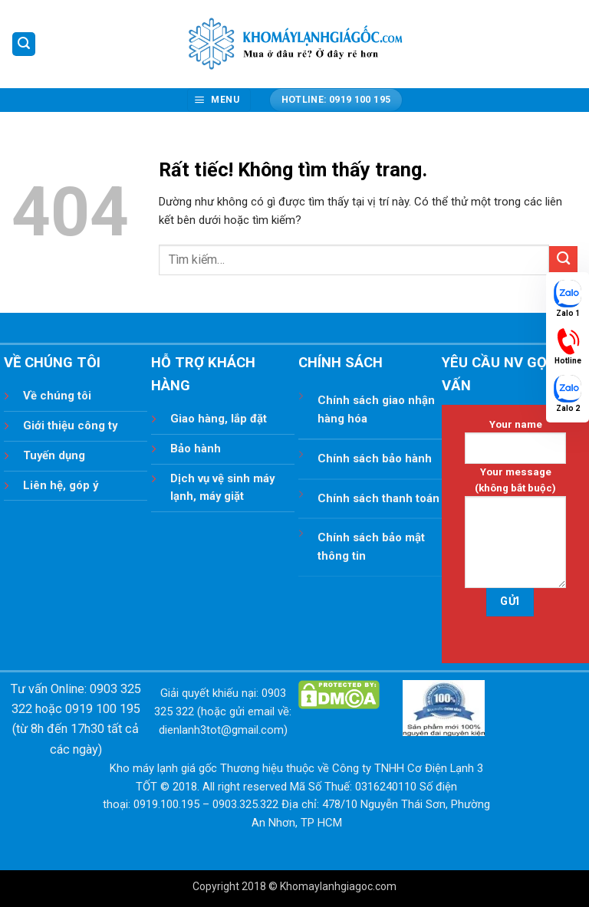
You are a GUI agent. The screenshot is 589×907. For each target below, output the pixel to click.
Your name (515, 441)
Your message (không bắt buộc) (515, 527)
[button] (23, 44)
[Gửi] (563, 260)
